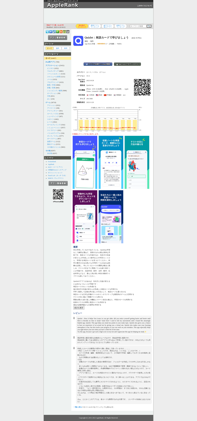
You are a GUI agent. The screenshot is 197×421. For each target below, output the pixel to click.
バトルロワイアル (53, 133)
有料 (65, 48)
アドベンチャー (53, 111)
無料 (57, 48)
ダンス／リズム (53, 136)
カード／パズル (53, 114)
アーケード (51, 108)
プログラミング (53, 82)
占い (48, 99)
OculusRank (52, 162)
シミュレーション (53, 128)
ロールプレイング (53, 125)
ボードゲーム (52, 139)
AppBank (51, 164)
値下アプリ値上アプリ (108, 26)
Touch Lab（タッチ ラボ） (57, 175)
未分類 (49, 153)
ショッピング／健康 (54, 91)
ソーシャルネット (53, 74)
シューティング (53, 116)
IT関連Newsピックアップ (57, 170)
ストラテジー (52, 130)
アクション (51, 105)
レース (49, 122)
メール (49, 79)
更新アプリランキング (95, 26)
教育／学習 (51, 85)
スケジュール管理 (53, 77)
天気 (48, 96)
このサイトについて (144, 6)
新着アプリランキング (120, 26)
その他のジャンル (53, 147)
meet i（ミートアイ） (55, 167)
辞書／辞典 (51, 88)
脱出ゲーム (51, 144)
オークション (52, 93)
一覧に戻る (78, 407)
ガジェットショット (55, 173)
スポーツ (50, 119)
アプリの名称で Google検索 (98, 64)
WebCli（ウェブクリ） (56, 178)
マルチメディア (53, 71)
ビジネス (50, 68)
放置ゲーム (51, 141)
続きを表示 (78, 308)
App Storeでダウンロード (127, 64)
